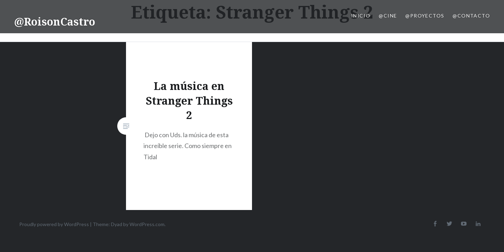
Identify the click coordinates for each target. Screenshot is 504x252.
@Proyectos (424, 16)
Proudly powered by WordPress (54, 224)
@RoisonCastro (54, 21)
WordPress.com (147, 224)
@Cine (388, 16)
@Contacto (471, 16)
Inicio (360, 16)
